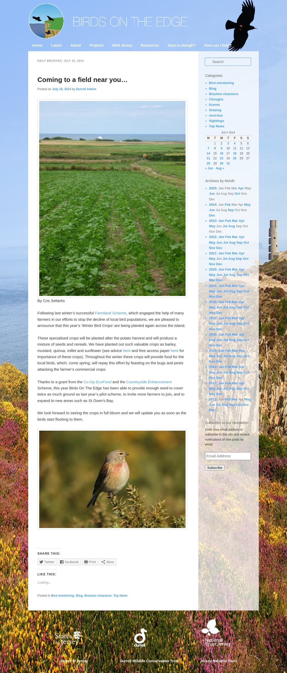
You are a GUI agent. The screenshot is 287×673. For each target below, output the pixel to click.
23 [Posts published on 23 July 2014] (221, 158)
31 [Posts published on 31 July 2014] (228, 163)
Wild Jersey (122, 45)
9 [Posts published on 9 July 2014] (221, 148)
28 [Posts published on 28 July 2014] (208, 163)
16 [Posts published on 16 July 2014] (221, 153)
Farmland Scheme (111, 313)
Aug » (220, 168)
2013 (212, 383)
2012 (212, 399)
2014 (212, 367)
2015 (212, 351)
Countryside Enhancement (149, 382)
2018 (212, 302)
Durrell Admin (86, 89)
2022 (212, 237)
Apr (241, 188)
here (127, 350)
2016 (212, 334)
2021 (212, 253)
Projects (96, 45)
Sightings (216, 121)
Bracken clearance (97, 595)
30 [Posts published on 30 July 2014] (221, 163)
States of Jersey (74, 661)
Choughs (216, 99)
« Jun (209, 168)
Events (214, 105)
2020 (212, 269)
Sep (231, 210)
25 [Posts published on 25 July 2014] (234, 158)
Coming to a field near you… (82, 80)
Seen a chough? (182, 45)
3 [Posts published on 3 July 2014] (228, 143)
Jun (212, 193)
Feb (228, 204)
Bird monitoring (62, 595)
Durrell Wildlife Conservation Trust (149, 661)
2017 (212, 318)
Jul (225, 226)
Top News (120, 595)
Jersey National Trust (218, 661)
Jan (221, 221)
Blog (79, 595)
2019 (212, 286)
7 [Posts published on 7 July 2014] (208, 148)
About (75, 45)
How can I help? (218, 45)
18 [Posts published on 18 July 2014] (234, 153)
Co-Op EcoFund (98, 382)
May (247, 204)
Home (38, 45)
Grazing (215, 110)
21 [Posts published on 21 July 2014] (208, 158)
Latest (56, 45)
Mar (235, 221)
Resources (150, 45)
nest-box (216, 115)
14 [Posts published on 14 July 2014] (208, 153)
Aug (231, 226)
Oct (237, 193)
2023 (212, 221)
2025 (212, 188)
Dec (212, 215)
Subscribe (214, 468)
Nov (212, 248)
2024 (212, 204)
